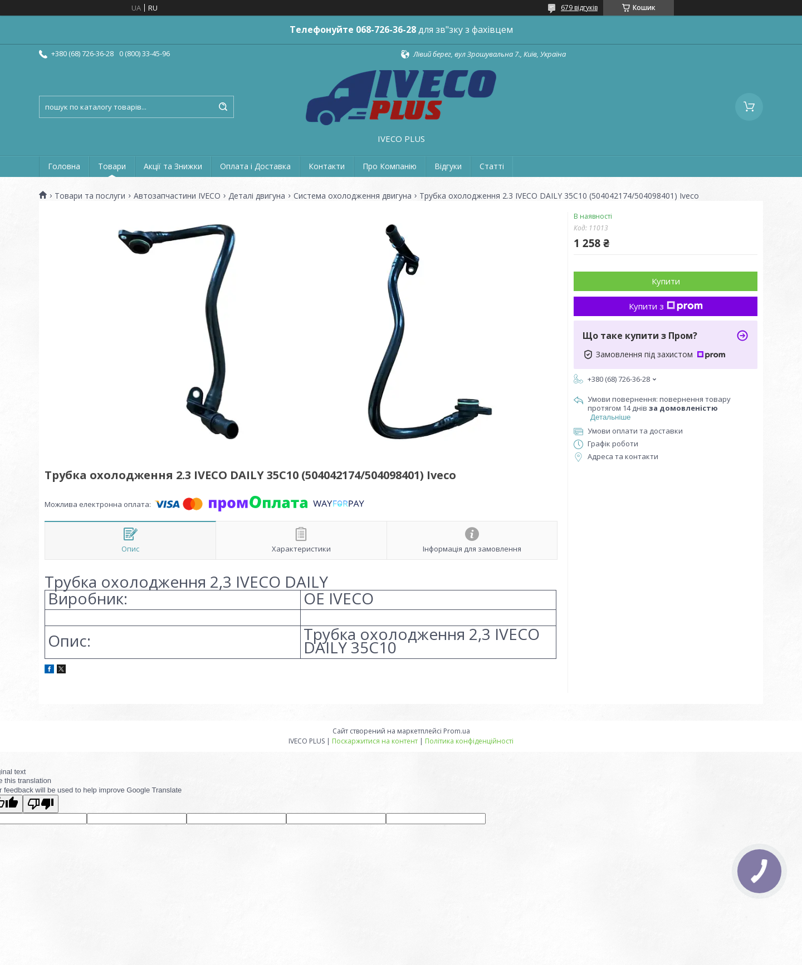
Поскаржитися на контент (375, 741)
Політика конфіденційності (469, 741)
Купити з (666, 306)
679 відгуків (579, 7)
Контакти (327, 166)
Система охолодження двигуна (353, 196)
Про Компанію (390, 166)
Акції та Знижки (173, 166)
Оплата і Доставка (255, 166)
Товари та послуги (90, 196)
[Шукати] (223, 107)
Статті (492, 166)
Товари (112, 166)
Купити (666, 281)
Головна (64, 166)
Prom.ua (456, 731)
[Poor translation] (40, 804)
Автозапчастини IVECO (177, 196)
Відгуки (448, 166)
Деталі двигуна (256, 196)
